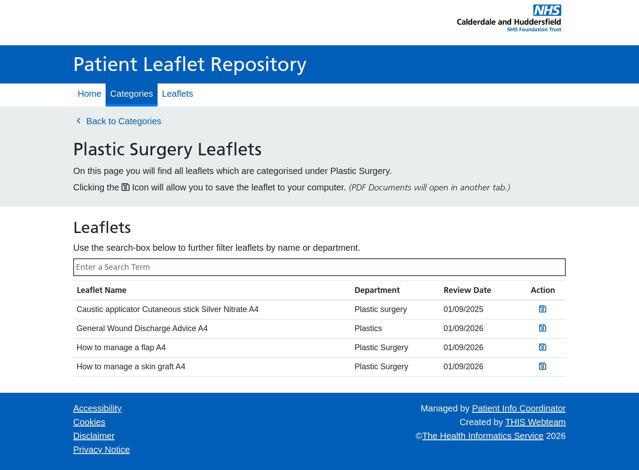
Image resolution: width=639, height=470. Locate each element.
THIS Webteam (535, 422)
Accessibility (97, 408)
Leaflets (177, 94)
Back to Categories (117, 120)
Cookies (89, 422)
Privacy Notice (101, 449)
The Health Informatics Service (483, 436)
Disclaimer (93, 436)
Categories (131, 94)
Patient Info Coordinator (519, 408)
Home (89, 94)
